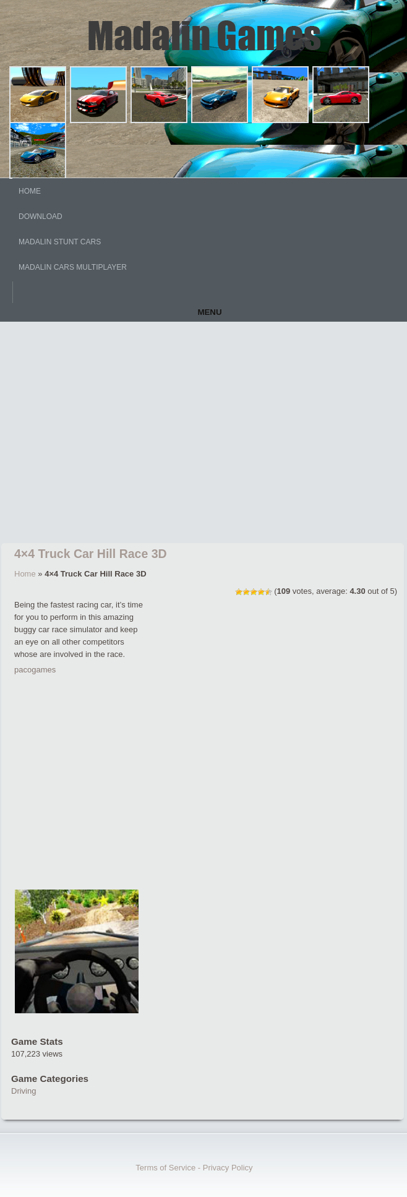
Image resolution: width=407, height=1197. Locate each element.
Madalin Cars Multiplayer (73, 267)
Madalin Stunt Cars (60, 242)
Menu (209, 312)
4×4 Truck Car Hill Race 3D (90, 553)
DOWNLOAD (40, 216)
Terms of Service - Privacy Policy (193, 1167)
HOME (30, 191)
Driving (23, 1091)
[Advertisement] (203, 434)
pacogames (35, 669)
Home (25, 573)
